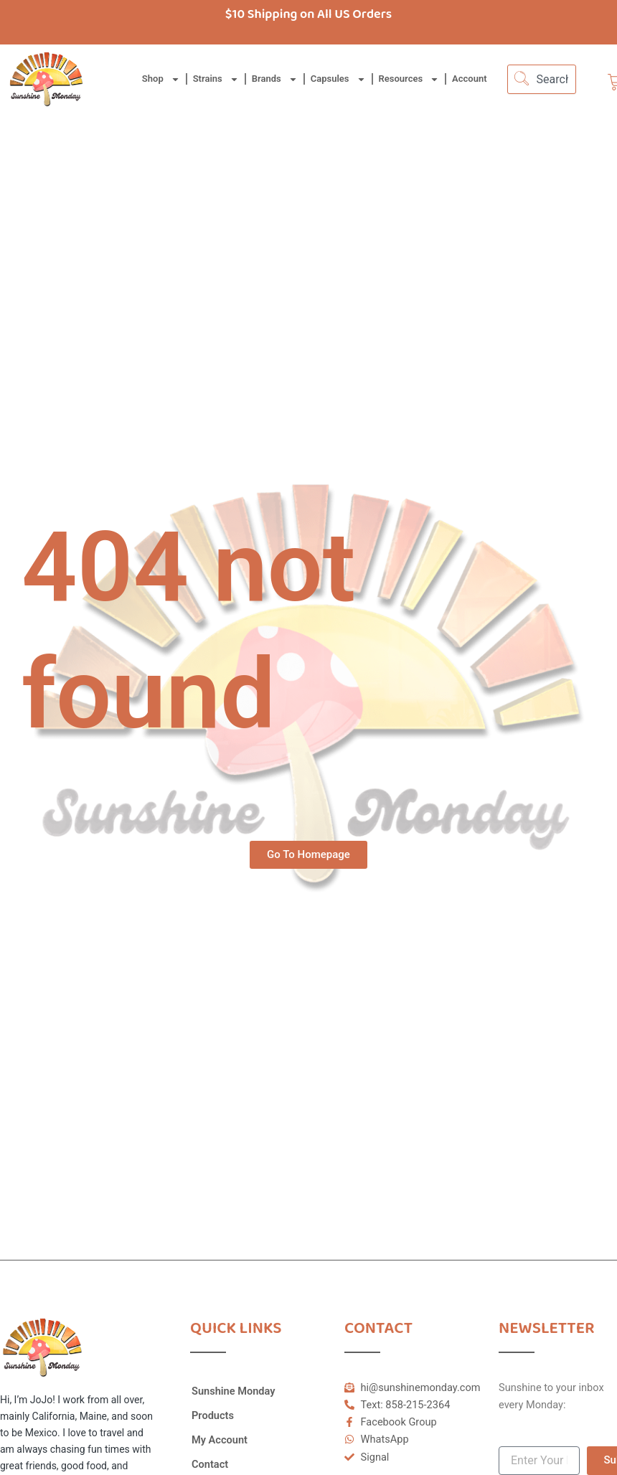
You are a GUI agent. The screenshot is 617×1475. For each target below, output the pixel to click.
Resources (409, 79)
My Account (220, 1439)
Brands (275, 79)
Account (469, 78)
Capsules (338, 79)
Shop (161, 79)
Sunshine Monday (233, 1391)
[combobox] (541, 79)
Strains (216, 79)
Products (213, 1415)
